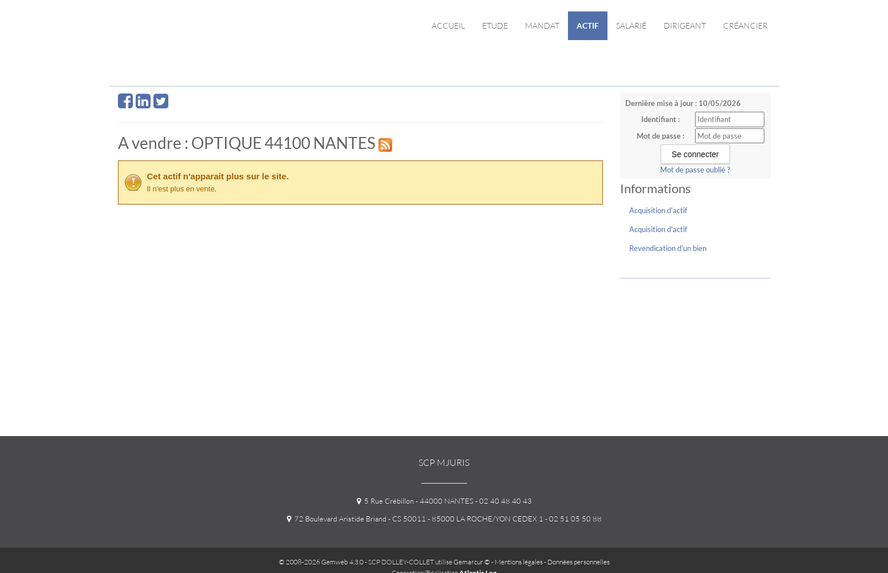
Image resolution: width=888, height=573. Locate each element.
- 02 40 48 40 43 (502, 500)
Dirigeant (685, 25)
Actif (588, 25)
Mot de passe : (660, 135)
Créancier (745, 25)
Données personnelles (578, 562)
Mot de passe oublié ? (695, 169)
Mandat (542, 25)
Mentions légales (519, 562)
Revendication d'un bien (668, 248)
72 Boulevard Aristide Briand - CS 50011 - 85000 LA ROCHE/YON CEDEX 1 (415, 518)
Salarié (631, 25)
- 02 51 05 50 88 (572, 518)
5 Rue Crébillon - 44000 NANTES (415, 500)
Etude (495, 25)
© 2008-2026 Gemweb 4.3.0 (321, 562)
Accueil (448, 25)
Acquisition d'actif (658, 210)
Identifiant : (660, 119)
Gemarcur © (471, 562)
